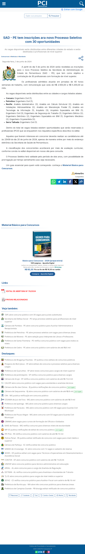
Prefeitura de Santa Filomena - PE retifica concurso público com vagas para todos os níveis (41, 342)
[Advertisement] (42, 25)
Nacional (13, 495)
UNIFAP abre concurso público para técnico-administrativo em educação (37, 464)
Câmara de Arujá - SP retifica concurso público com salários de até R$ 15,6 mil (39, 379)
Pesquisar (54, 16)
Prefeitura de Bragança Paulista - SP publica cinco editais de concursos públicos (40, 360)
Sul (34, 495)
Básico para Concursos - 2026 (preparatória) (43, 261)
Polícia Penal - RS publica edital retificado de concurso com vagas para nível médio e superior (42, 439)
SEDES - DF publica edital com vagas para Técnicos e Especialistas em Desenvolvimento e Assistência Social (44, 454)
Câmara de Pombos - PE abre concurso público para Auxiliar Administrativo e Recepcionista (39, 327)
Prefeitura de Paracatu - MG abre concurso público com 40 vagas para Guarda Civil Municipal (41, 409)
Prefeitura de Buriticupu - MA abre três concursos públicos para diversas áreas (39, 484)
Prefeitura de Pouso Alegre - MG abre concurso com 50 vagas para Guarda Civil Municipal (39, 416)
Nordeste (71, 495)
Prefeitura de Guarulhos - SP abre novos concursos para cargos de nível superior (40, 370)
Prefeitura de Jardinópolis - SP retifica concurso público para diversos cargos (38, 375)
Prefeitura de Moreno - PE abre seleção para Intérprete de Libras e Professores (39, 336)
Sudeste (24, 495)
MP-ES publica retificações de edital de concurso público (34, 429)
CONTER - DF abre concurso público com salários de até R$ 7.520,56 (34, 460)
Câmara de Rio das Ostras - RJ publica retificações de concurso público (40, 387)
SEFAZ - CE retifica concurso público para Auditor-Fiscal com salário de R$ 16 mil (40, 480)
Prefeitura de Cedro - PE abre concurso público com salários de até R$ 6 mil (38, 347)
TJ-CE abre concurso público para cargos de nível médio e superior (34, 476)
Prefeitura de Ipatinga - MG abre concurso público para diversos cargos (36, 403)
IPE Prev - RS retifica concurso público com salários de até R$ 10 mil (34, 434)
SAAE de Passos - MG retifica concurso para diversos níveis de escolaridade (37, 425)
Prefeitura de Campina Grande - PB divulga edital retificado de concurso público (40, 488)
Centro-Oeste (46, 495)
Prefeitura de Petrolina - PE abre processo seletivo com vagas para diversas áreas (40, 332)
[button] (4, 3)
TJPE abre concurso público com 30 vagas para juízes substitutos (33, 314)
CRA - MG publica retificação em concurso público (26, 395)
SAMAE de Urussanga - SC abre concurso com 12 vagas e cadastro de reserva (38, 449)
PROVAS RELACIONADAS (17, 300)
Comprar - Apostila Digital (42, 274)
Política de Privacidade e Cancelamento (43, 546)
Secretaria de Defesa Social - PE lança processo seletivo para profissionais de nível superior (40, 320)
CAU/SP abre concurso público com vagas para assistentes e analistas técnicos (39, 383)
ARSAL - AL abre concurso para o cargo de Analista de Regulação (33, 468)
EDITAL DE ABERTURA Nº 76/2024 (21, 291)
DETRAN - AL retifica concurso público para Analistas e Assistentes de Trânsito (39, 472)
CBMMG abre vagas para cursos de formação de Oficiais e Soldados (34, 421)
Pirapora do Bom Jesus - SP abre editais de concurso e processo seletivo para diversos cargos (42, 365)
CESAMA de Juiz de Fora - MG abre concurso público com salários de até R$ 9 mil (40, 399)
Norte (59, 495)
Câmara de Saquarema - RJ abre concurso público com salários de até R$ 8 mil (43, 391)
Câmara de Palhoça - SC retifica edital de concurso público (30, 445)
